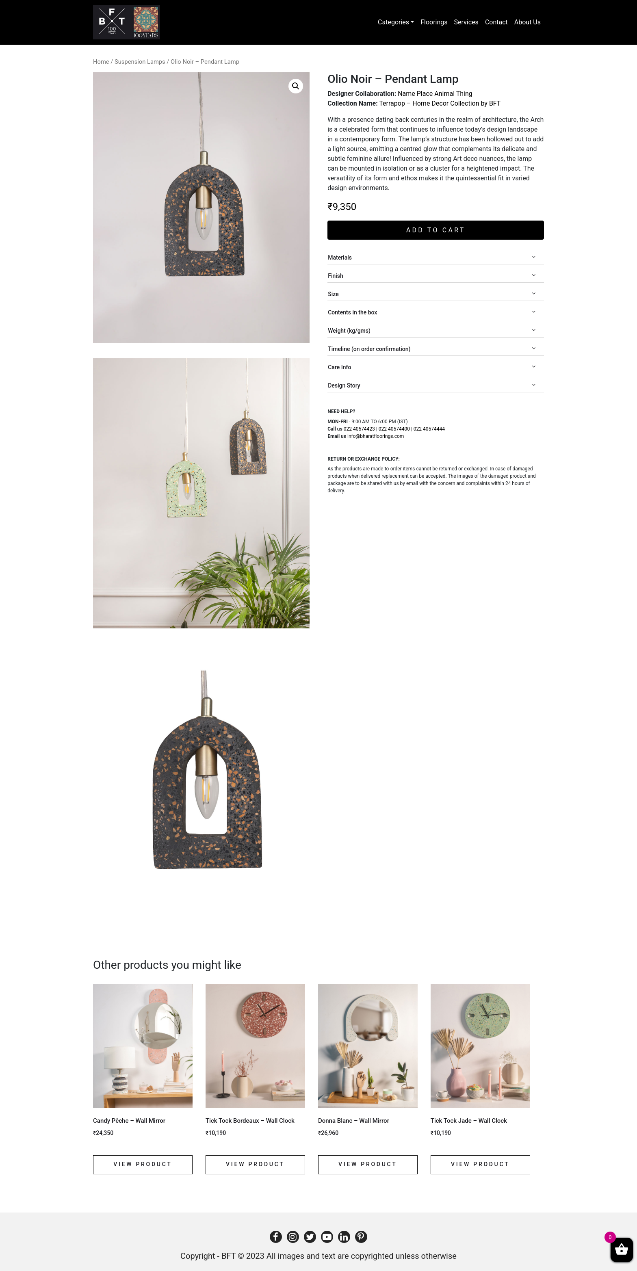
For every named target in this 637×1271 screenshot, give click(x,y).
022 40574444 (429, 429)
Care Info (431, 367)
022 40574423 (359, 429)
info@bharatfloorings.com (375, 436)
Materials (431, 257)
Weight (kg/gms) (431, 330)
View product (142, 1164)
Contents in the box (431, 312)
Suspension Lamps (140, 61)
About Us (527, 22)
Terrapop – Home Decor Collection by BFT (439, 103)
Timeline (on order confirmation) (431, 348)
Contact (496, 22)
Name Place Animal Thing (435, 93)
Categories (393, 22)
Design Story (431, 385)
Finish (431, 275)
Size (431, 293)
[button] (295, 86)
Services (466, 22)
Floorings (433, 22)
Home (101, 61)
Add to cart (436, 230)
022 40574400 (394, 429)
